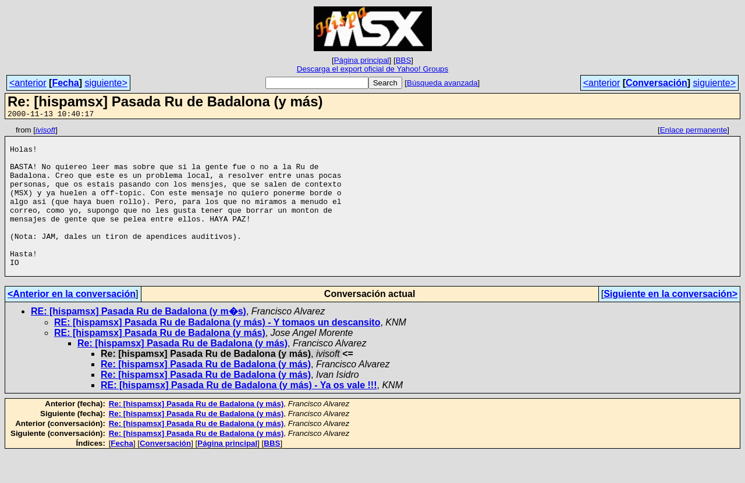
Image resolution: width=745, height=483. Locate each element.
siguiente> (105, 83)
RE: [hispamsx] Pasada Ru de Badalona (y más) (159, 362)
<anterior (28, 83)
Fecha (65, 83)
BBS (403, 60)
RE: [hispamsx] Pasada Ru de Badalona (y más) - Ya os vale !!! (239, 415)
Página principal (361, 60)
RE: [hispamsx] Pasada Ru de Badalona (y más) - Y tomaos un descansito (217, 352)
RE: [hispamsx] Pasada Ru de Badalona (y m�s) (138, 341)
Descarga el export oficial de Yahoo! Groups (372, 69)
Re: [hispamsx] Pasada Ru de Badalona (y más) (182, 373)
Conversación (656, 83)
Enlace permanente (694, 131)
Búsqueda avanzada (442, 82)
